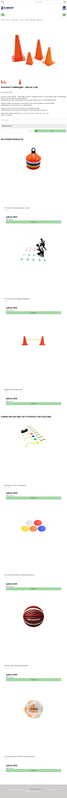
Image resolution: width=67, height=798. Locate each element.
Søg (65, 1)
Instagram (37, 791)
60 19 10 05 (20, 789)
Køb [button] (44, 131)
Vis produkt (33, 222)
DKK (2, 1)
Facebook (29, 791)
